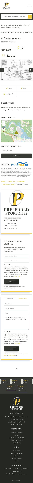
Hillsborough (21, 182)
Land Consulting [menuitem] (16, 425)
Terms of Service (11, 355)
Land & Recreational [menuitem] (16, 453)
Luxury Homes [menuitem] (16, 443)
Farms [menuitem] (16, 461)
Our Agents (14, 228)
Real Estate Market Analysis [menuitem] (16, 422)
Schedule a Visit (23, 298)
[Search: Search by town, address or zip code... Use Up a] (16, 16)
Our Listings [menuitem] (16, 451)
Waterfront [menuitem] (16, 456)
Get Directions (16, 156)
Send (11, 349)
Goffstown (6, 184)
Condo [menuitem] (16, 435)
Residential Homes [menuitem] (16, 433)
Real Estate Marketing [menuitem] (16, 419)
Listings (9, 182)
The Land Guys (21, 389)
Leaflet (15, 141)
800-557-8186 (16, 471)
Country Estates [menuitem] (17, 458)
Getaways (4, 382)
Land (25, 382)
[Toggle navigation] (29, 6)
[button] (30, 17)
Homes (14, 382)
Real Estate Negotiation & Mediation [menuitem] (16, 417)
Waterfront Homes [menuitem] (16, 440)
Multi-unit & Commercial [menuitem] (16, 438)
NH (14, 182)
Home (3, 182)
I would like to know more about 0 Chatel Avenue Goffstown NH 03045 (16, 323)
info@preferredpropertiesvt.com (16, 474)
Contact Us (7, 228)
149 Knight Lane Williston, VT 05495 (16, 469)
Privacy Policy (18, 276)
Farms (9, 388)
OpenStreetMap (22, 141)
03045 (13, 184)
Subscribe (11, 282)
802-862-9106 (11, 220)
